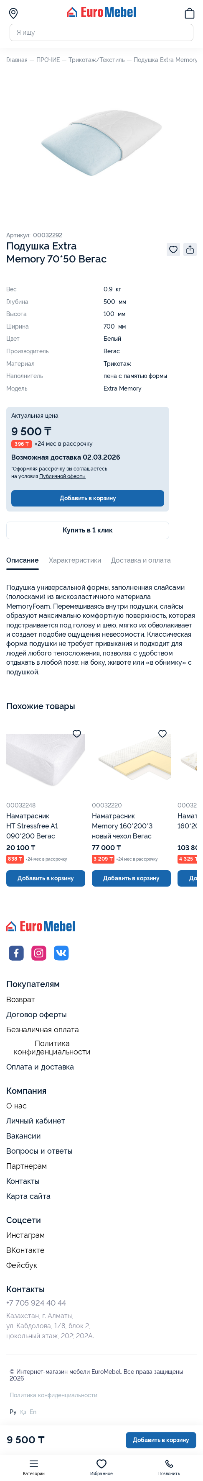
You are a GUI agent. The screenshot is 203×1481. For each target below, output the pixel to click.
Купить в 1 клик (88, 530)
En (33, 1412)
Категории (34, 1467)
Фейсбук (21, 1265)
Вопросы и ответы (39, 1151)
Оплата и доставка (40, 1066)
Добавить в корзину (88, 498)
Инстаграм (25, 1235)
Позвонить (169, 1467)
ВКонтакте (25, 1250)
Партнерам (26, 1166)
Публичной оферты (62, 476)
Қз (23, 1412)
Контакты (23, 1181)
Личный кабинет (35, 1120)
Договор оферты (36, 1014)
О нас (16, 1106)
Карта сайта (28, 1196)
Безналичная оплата (42, 1030)
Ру (13, 1412)
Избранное (101, 1467)
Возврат (20, 999)
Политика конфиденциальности (52, 1048)
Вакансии (23, 1135)
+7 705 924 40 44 (36, 1302)
